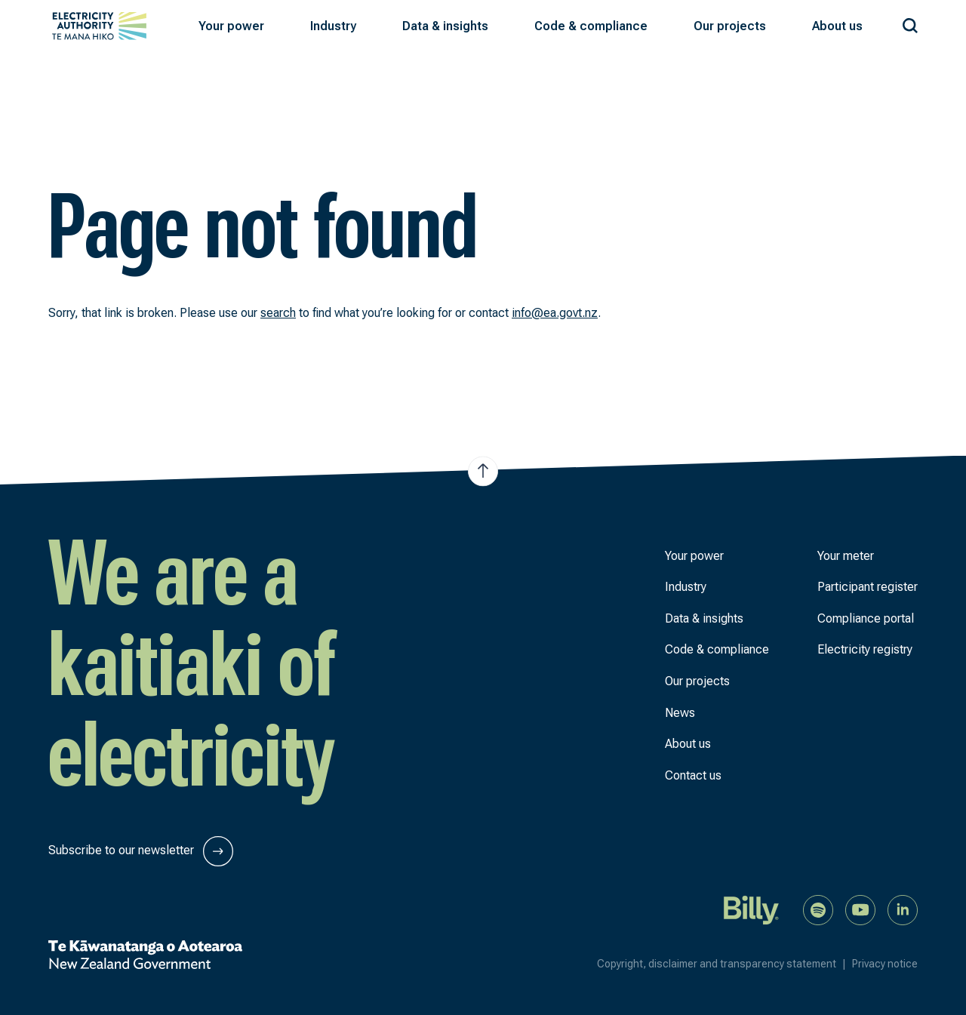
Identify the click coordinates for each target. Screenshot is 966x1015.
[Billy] (751, 909)
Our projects (697, 681)
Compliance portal (865, 618)
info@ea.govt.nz (555, 313)
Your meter (845, 556)
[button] (231, 26)
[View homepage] (99, 26)
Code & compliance (717, 649)
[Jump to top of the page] (483, 471)
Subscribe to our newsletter (140, 851)
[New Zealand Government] (145, 954)
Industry (685, 587)
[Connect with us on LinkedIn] (903, 909)
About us (688, 744)
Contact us (693, 775)
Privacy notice (885, 964)
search (278, 313)
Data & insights (704, 618)
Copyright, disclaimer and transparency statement (724, 964)
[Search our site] (910, 23)
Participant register (867, 587)
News (680, 713)
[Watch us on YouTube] (860, 909)
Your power (694, 556)
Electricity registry (864, 649)
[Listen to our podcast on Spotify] (818, 909)
